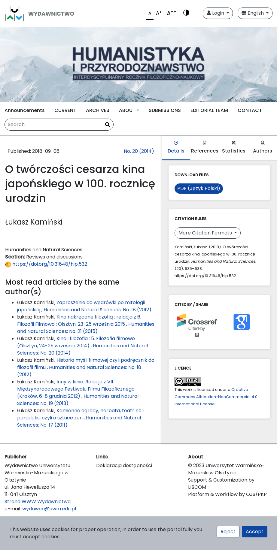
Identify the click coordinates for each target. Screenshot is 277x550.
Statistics (233, 147)
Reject (228, 531)
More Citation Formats (205, 232)
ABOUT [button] (127, 110)
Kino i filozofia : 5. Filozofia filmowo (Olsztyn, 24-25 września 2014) (76, 342)
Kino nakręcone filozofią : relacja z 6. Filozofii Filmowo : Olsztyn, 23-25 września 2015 (79, 320)
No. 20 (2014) (139, 151)
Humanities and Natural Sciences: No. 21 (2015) (85, 328)
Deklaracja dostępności (124, 465)
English (253, 13)
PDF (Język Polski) (198, 188)
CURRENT (65, 110)
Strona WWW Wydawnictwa (38, 501)
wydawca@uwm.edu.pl (49, 508)
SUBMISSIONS (165, 110)
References (204, 147)
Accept (254, 531)
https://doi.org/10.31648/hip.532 (46, 264)
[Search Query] (59, 124)
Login (216, 13)
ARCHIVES (97, 110)
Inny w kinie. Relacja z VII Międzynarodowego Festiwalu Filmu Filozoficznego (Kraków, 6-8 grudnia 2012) (76, 389)
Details (176, 147)
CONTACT (250, 110)
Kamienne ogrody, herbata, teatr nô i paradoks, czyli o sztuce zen (80, 414)
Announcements (25, 110)
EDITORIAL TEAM (209, 110)
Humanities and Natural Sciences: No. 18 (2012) (97, 309)
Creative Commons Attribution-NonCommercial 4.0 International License (216, 397)
